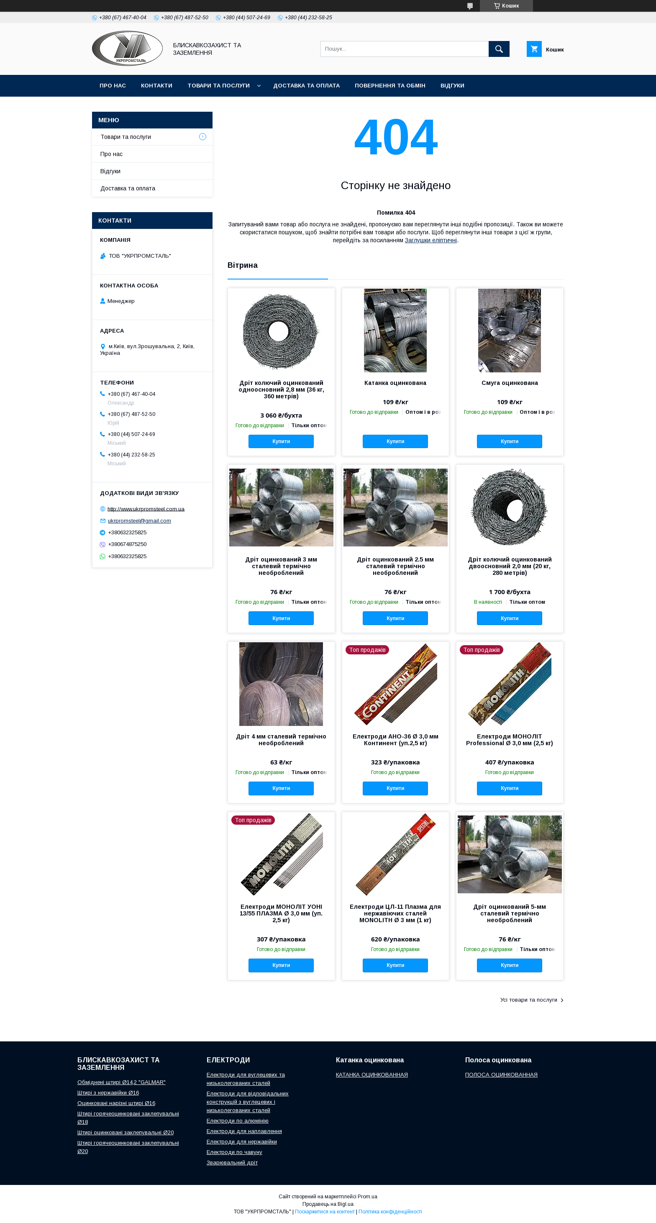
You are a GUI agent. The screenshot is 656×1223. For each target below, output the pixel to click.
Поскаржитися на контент (325, 1212)
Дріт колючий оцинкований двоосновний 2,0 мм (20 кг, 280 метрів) (510, 566)
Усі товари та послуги (528, 1000)
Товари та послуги (218, 85)
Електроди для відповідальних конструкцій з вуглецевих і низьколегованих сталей (248, 1101)
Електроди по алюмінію (238, 1121)
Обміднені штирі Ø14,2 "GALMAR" (121, 1082)
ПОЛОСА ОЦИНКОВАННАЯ (501, 1075)
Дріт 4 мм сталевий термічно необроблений (281, 739)
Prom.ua (367, 1197)
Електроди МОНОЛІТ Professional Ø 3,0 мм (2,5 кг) (509, 739)
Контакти (156, 85)
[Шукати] (499, 49)
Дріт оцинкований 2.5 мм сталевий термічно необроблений (395, 566)
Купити (281, 441)
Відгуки (452, 85)
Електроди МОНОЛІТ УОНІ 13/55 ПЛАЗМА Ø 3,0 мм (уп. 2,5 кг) (281, 913)
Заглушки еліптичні (431, 240)
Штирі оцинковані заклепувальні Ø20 (125, 1132)
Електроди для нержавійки (242, 1141)
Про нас (113, 85)
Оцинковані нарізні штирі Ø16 (116, 1103)
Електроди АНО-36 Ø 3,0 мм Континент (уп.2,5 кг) (395, 739)
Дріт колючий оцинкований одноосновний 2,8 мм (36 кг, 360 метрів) (281, 389)
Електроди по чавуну (234, 1152)
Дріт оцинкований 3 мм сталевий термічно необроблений (281, 566)
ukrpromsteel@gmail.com (139, 521)
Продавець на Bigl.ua (328, 1204)
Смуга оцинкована (510, 382)
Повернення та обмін (390, 85)
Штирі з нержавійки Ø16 (108, 1093)
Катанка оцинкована (395, 382)
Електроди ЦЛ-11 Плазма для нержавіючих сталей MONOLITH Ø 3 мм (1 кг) (395, 913)
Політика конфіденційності (390, 1212)
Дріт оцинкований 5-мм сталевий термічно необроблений (509, 913)
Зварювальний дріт (232, 1162)
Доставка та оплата (306, 85)
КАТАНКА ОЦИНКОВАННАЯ (372, 1075)
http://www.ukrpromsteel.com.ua (146, 508)
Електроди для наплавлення (244, 1131)
